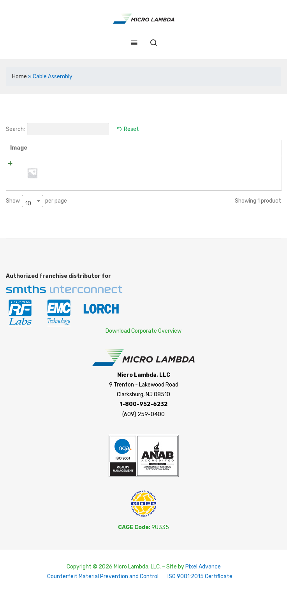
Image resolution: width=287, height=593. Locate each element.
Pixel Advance (203, 566)
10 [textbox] (28, 203)
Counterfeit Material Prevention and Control (102, 576)
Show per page (36, 201)
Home (19, 76)
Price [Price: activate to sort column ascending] (176, 148)
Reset (131, 129)
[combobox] (32, 201)
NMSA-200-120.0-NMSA (76, 164)
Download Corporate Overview (143, 330)
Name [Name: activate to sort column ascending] (54, 148)
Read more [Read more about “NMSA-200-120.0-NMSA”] (257, 166)
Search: (57, 129)
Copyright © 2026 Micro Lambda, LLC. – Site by (126, 566)
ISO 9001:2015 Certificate (199, 576)
